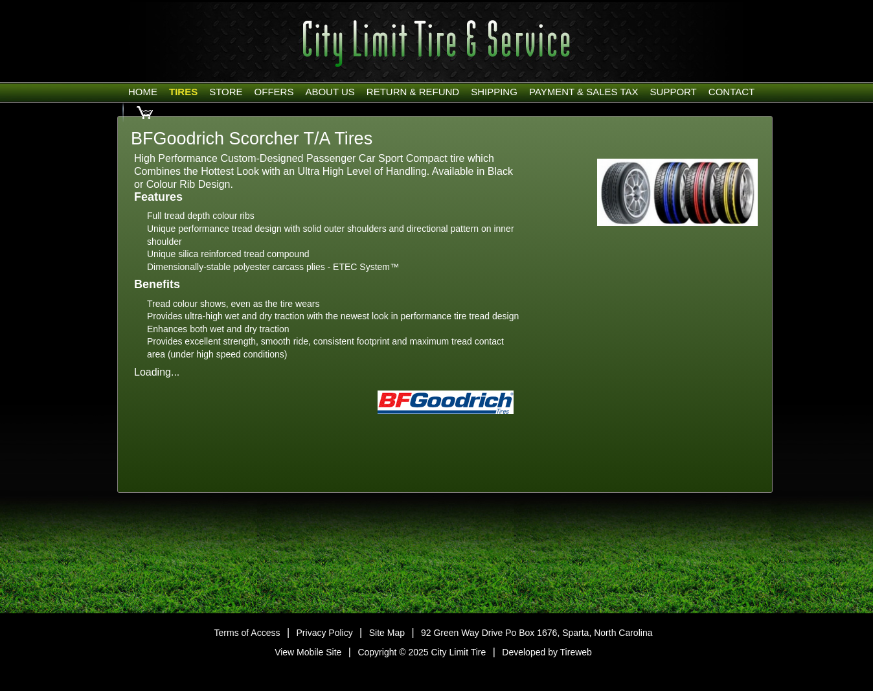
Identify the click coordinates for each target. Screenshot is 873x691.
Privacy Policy (325, 633)
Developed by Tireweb (547, 652)
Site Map (387, 633)
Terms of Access (247, 633)
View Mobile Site (308, 652)
